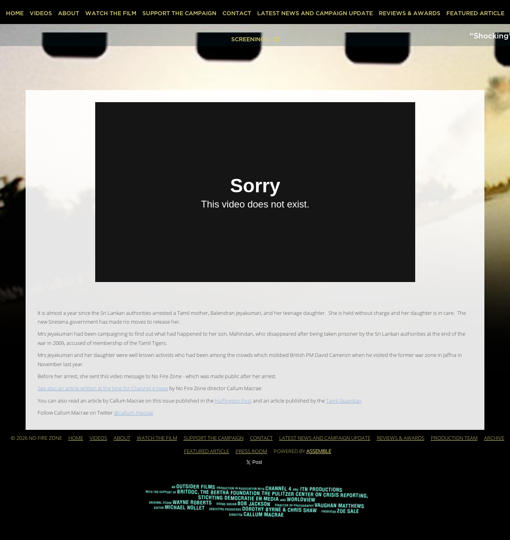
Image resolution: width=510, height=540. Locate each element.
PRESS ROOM (251, 451)
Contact (236, 13)
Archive (494, 438)
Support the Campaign (179, 13)
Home (15, 13)
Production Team (454, 438)
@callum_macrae (133, 413)
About (68, 13)
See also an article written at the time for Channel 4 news (103, 388)
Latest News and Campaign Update (315, 13)
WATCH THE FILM (110, 13)
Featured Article (475, 13)
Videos (41, 13)
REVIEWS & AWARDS (409, 13)
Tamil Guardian (344, 401)
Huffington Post (233, 401)
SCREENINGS (249, 39)
